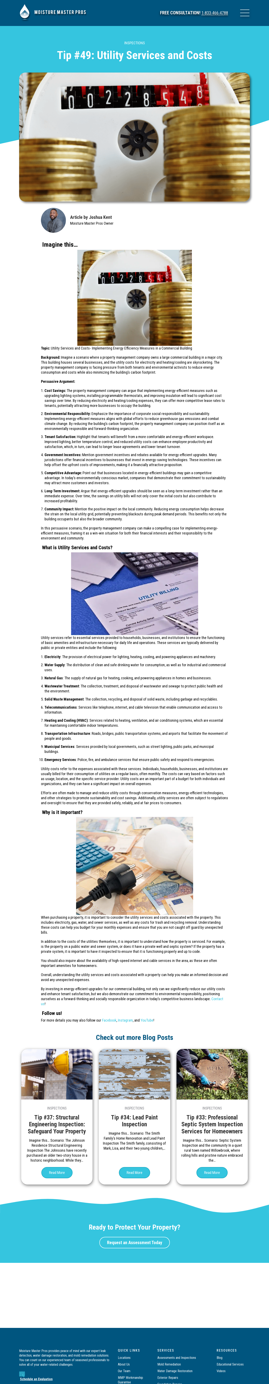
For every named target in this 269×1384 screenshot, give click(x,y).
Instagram (125, 1020)
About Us (124, 1364)
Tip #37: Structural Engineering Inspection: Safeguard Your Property (57, 1124)
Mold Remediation (169, 1364)
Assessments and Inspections (176, 1358)
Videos (221, 1371)
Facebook (109, 1020)
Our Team (124, 1371)
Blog (219, 1358)
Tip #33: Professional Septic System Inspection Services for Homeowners (212, 1127)
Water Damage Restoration (174, 1371)
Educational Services (230, 1364)
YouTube (147, 1020)
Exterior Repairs (167, 1378)
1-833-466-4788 (213, 13)
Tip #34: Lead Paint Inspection (134, 1121)
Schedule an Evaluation (36, 1379)
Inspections (134, 43)
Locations (124, 1358)
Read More (57, 1179)
